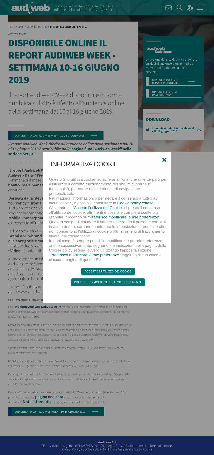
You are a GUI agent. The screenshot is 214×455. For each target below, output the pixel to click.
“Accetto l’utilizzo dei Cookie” (98, 208)
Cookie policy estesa (135, 203)
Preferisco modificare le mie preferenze (108, 282)
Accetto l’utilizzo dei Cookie (108, 271)
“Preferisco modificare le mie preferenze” (124, 217)
